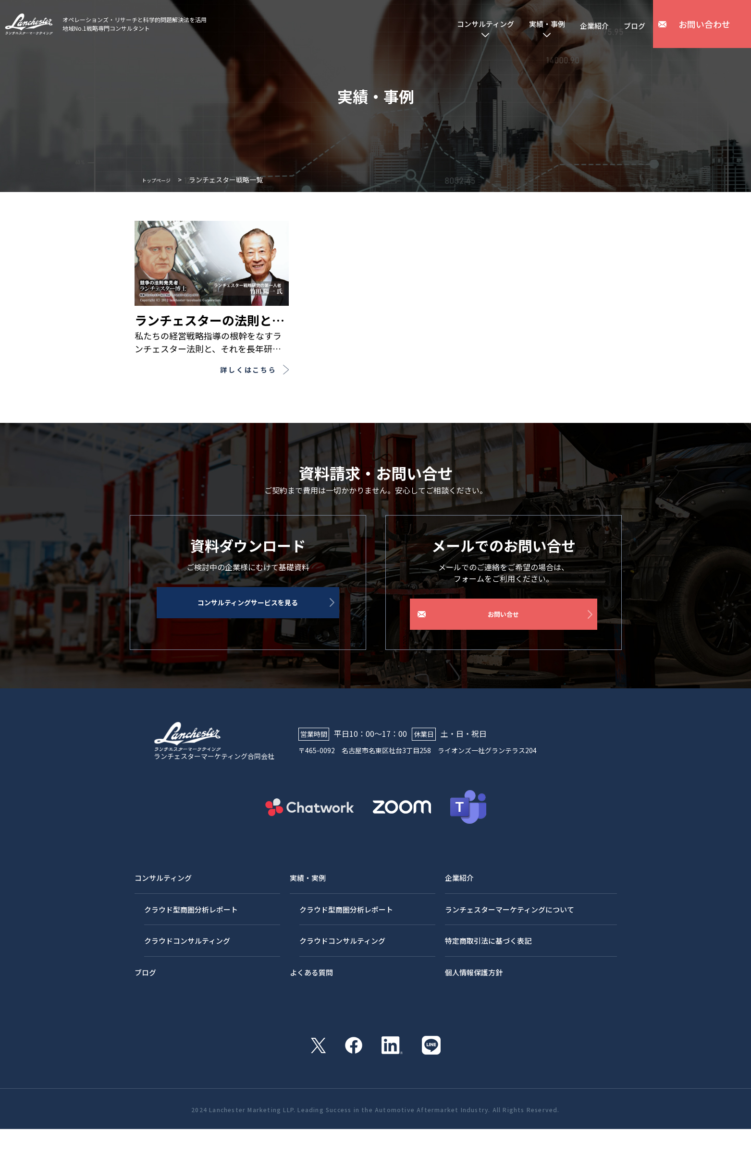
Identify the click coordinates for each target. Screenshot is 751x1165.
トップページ (162, 179)
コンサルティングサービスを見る (258, 623)
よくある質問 (312, 1012)
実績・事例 (533, 24)
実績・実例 (308, 918)
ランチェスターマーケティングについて (512, 949)
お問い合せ (504, 623)
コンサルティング (462, 24)
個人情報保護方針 (474, 1012)
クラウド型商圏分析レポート (194, 949)
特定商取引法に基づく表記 (489, 980)
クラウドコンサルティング (190, 980)
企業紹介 (587, 24)
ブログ (632, 24)
